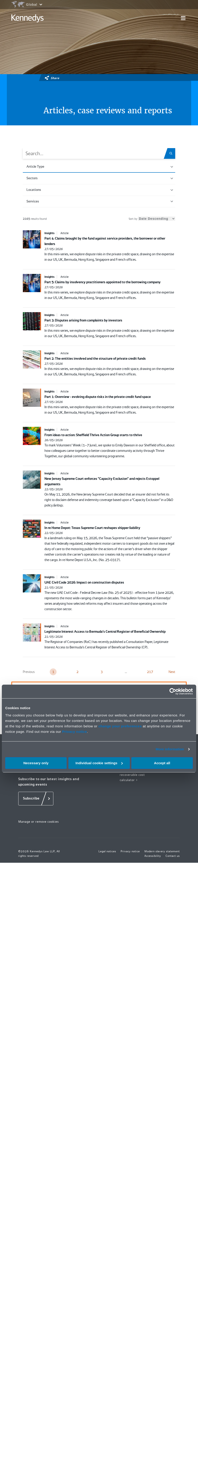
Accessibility (152, 856)
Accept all (162, 763)
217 (150, 672)
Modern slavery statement (162, 851)
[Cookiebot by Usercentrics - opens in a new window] (173, 691)
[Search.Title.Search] (172, 153)
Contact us (173, 856)
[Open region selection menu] (26, 4)
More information (170, 749)
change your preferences (120, 726)
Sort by (152, 218)
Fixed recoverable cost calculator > (132, 775)
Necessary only (35, 763)
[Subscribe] (35, 798)
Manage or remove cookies (38, 821)
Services (99, 201)
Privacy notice (74, 732)
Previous (29, 672)
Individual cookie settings (99, 763)
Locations (99, 190)
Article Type (99, 166)
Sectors (99, 178)
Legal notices (107, 851)
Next (172, 672)
